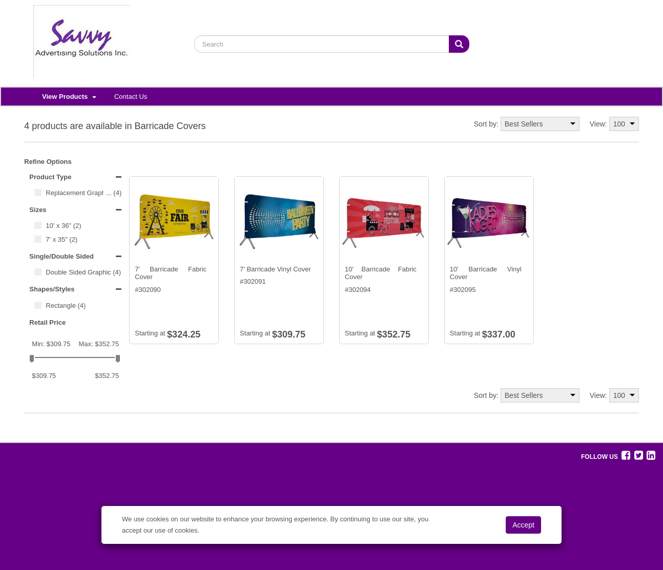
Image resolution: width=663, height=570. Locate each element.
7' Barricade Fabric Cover (170, 273)
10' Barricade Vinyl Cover (486, 273)
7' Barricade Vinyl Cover (275, 269)
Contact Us (130, 96)
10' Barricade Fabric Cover (381, 273)
